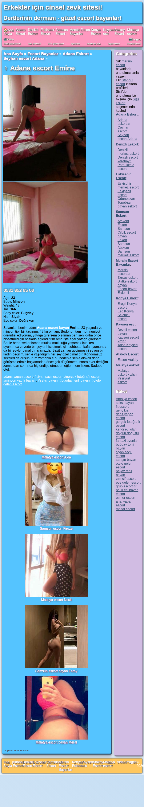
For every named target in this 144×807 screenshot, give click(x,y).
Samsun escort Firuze (56, 528)
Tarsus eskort (127, 277)
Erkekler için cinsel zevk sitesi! (52, 7)
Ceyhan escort (123, 129)
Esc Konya (125, 311)
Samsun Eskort (61, 31)
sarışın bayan (126, 459)
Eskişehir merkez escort (128, 185)
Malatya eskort (133, 31)
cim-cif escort (35, 43)
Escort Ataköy (127, 360)
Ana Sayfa (13, 53)
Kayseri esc (125, 324)
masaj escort (125, 509)
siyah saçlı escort (49, 376)
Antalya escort (126, 399)
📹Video (8, 39)
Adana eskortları (124, 121)
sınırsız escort (134, 43)
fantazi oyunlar (127, 441)
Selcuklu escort (123, 317)
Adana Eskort (20, 31)
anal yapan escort (12, 43)
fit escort (122, 406)
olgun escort (114, 43)
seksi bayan (49, 380)
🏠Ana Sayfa (8, 32)
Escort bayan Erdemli (127, 291)
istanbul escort (124, 82)
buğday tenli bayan (75, 380)
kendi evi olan (94, 43)
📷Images (134, 39)
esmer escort (125, 497)
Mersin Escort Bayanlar (79, 31)
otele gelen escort (124, 465)
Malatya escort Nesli (56, 599)
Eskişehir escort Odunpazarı (126, 194)
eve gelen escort (56, 43)
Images (130, 762)
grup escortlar (126, 486)
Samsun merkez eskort (128, 253)
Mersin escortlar (123, 272)
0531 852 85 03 (18, 290)
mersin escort (124, 63)
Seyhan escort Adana (23, 58)
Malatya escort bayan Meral (56, 742)
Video (121, 762)
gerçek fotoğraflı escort (83, 376)
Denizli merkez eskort (128, 151)
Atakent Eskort (123, 223)
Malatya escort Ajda (56, 457)
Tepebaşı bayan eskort (127, 204)
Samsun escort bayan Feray (56, 671)
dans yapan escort (19, 376)
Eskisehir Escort (47, 31)
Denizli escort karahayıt (127, 159)
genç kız (76, 43)
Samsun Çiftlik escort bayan (126, 232)
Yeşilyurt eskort (123, 380)
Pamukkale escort (125, 167)
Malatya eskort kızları (127, 372)
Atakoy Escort (119, 31)
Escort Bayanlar (42, 53)
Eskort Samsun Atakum (123, 243)
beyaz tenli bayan (124, 473)
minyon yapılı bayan (20, 380)
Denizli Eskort (33, 31)
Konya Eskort (95, 31)
